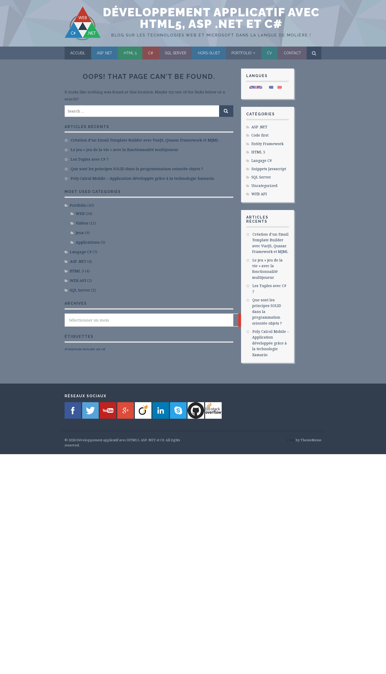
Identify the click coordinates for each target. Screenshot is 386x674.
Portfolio (241, 53)
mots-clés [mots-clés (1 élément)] (89, 349)
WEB (80, 213)
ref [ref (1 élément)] (103, 349)
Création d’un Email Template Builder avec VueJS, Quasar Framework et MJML (145, 140)
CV (269, 53)
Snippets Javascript (268, 168)
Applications (87, 242)
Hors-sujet (209, 53)
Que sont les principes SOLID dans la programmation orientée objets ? (137, 168)
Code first (259, 135)
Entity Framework (267, 143)
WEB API (78, 280)
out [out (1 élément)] (98, 349)
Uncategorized (264, 185)
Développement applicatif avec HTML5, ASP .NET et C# (211, 18)
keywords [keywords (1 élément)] (75, 349)
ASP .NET (104, 53)
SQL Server (175, 53)
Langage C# (80, 251)
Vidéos (82, 223)
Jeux (80, 232)
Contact (292, 53)
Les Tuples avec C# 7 (90, 159)
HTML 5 (130, 53)
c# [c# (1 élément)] (66, 349)
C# (150, 53)
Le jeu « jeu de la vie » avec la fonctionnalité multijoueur (124, 149)
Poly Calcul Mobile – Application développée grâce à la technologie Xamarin (142, 178)
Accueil (77, 53)
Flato (291, 440)
